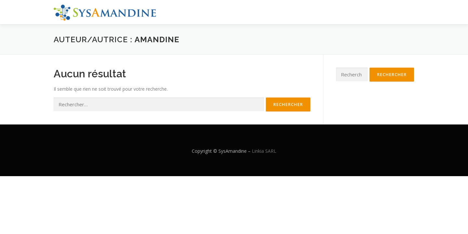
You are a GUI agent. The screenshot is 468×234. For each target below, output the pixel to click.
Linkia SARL (264, 151)
